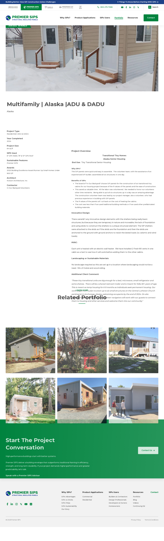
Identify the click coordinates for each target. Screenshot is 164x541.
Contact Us (148, 456)
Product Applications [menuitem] (85, 18)
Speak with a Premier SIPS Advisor (23, 507)
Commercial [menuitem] (87, 497)
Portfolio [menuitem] (119, 18)
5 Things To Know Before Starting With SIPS (137, 2)
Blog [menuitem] (135, 500)
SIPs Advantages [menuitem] (68, 497)
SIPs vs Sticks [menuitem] (67, 500)
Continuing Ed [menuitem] (139, 506)
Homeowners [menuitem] (114, 506)
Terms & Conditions (151, 520)
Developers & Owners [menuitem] (118, 503)
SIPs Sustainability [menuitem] (69, 506)
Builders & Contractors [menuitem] (118, 497)
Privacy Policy (136, 520)
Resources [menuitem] (133, 18)
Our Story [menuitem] (65, 509)
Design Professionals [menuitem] (117, 500)
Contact (151, 18)
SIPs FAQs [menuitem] (66, 503)
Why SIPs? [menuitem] (65, 18)
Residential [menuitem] (87, 500)
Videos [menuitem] (136, 503)
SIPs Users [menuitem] (105, 18)
